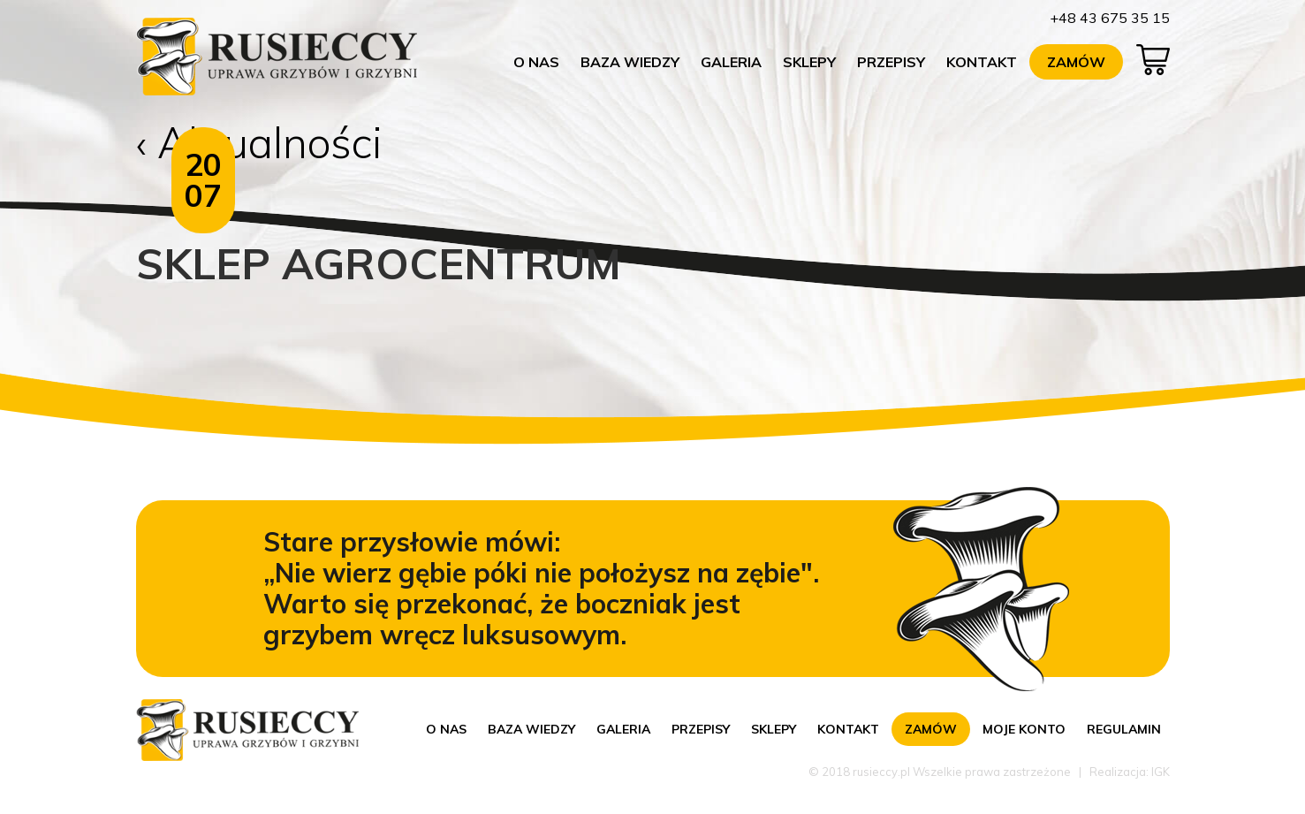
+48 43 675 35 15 (1110, 18)
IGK (1160, 772)
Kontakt (981, 62)
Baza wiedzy (629, 62)
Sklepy (809, 62)
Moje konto (1024, 729)
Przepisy (891, 62)
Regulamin (1124, 729)
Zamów (1076, 62)
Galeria (731, 62)
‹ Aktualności (259, 142)
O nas (536, 62)
